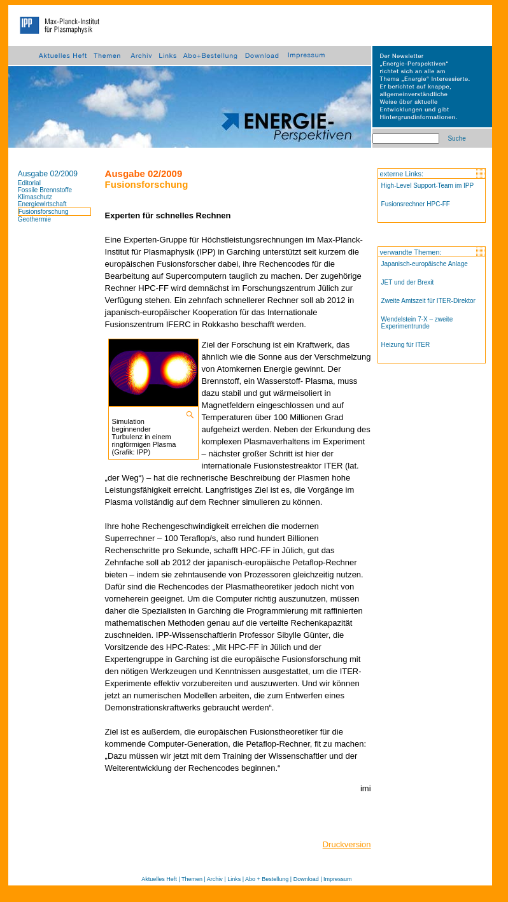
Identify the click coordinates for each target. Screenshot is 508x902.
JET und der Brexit (407, 282)
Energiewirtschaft (42, 204)
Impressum (337, 879)
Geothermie (34, 219)
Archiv (215, 879)
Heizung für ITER (405, 344)
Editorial (29, 183)
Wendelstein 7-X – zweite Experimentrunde (417, 323)
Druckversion (347, 844)
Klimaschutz (35, 197)
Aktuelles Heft (159, 879)
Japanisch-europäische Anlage (424, 263)
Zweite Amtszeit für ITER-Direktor (428, 300)
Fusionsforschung (43, 211)
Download (306, 879)
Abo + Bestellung (266, 879)
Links (234, 879)
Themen (191, 879)
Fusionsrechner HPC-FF (415, 204)
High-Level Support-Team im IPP (427, 185)
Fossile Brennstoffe (45, 190)
